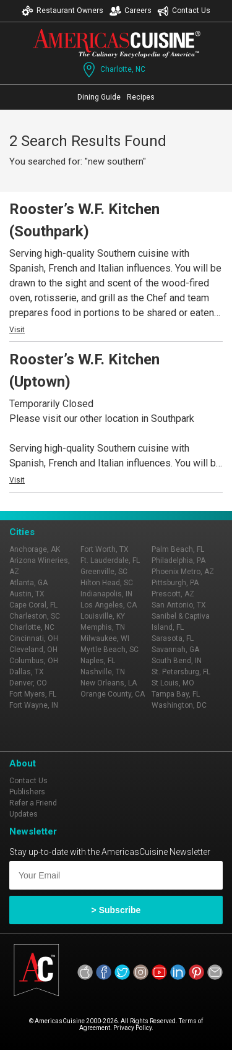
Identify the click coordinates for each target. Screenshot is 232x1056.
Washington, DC (179, 705)
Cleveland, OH (33, 649)
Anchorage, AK (34, 549)
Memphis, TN (102, 627)
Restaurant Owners (62, 11)
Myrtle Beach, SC (109, 649)
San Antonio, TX (179, 605)
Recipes (141, 97)
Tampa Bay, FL (176, 694)
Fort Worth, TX (104, 549)
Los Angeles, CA (108, 605)
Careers (131, 11)
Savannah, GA (175, 649)
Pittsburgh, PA (175, 582)
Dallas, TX (26, 672)
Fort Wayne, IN (33, 705)
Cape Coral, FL (33, 605)
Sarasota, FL (173, 638)
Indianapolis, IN (106, 594)
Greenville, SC (103, 571)
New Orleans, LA (108, 683)
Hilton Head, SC (106, 582)
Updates (23, 814)
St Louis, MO (173, 683)
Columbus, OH (33, 660)
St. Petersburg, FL (181, 672)
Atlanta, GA (28, 582)
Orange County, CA (112, 694)
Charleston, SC (34, 616)
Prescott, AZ (173, 594)
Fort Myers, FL (32, 694)
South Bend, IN (177, 660)
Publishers (27, 792)
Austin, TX (27, 594)
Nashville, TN (102, 672)
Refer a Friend (33, 803)
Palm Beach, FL (178, 549)
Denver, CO (28, 683)
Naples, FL (97, 660)
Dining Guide (99, 97)
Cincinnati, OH (33, 638)
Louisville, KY (102, 616)
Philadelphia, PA (178, 560)
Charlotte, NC (112, 69)
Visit (17, 329)
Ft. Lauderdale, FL (110, 560)
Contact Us (183, 11)
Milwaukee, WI (104, 638)
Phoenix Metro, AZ (183, 571)
